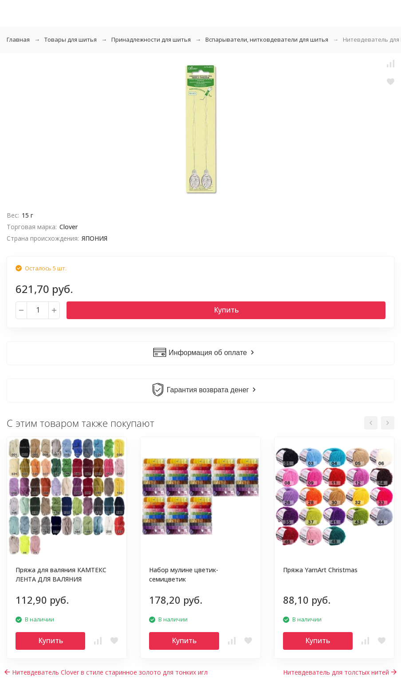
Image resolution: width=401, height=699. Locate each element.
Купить (226, 310)
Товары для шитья (70, 39)
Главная (18, 39)
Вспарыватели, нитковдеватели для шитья (266, 39)
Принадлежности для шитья (151, 39)
